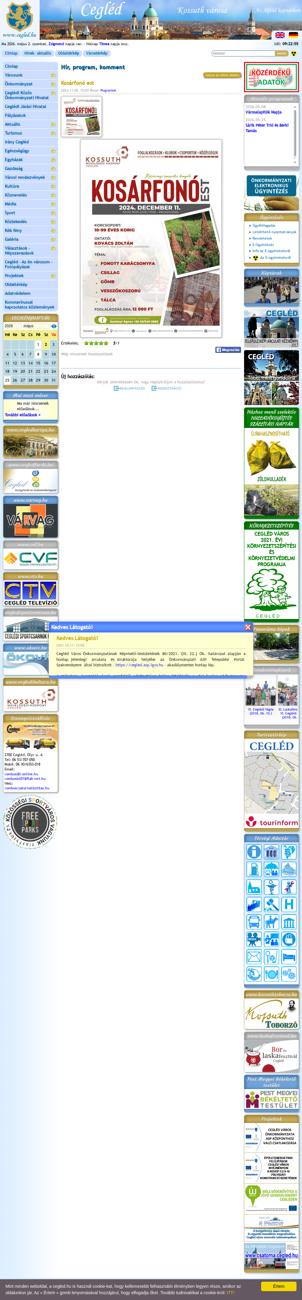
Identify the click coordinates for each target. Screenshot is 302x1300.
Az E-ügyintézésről (272, 258)
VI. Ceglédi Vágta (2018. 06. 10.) (261, 709)
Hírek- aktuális (37, 53)
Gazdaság (30, 169)
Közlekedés (30, 222)
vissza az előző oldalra (222, 75)
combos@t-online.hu (21, 774)
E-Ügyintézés (263, 245)
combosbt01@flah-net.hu (25, 779)
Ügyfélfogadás (264, 225)
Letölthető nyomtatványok (275, 232)
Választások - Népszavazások (30, 250)
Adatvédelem (18, 293)
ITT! (230, 1292)
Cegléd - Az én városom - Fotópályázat (28, 264)
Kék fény (30, 231)
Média (30, 204)
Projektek (30, 276)
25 (7, 380)
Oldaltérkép (68, 53)
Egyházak (30, 160)
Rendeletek (262, 238)
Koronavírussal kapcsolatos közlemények (29, 305)
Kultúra (30, 187)
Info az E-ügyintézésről (271, 251)
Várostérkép (96, 53)
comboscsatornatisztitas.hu (27, 788)
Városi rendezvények (30, 178)
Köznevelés (30, 195)
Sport (30, 213)
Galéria (30, 240)
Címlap (11, 53)
